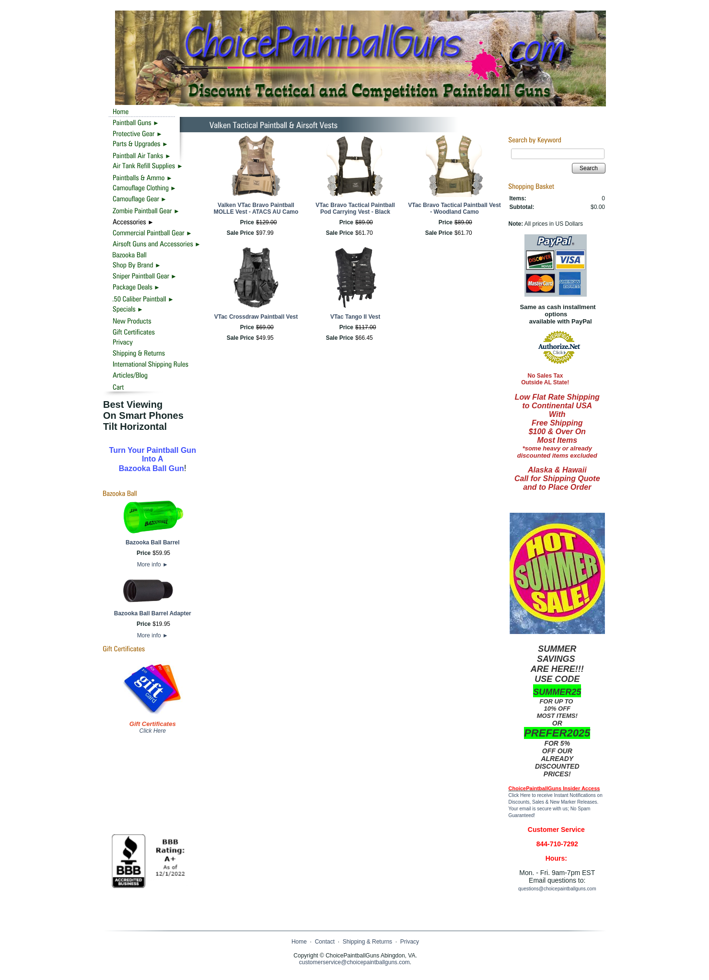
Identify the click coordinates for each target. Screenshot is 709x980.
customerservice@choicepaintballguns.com (354, 962)
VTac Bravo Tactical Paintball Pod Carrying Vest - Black (355, 208)
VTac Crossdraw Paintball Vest (256, 316)
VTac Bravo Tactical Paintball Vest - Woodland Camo (454, 208)
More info (152, 564)
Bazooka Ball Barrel (153, 542)
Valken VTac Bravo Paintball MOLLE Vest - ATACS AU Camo (256, 208)
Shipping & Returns (367, 941)
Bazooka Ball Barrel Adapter (152, 613)
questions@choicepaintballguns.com (557, 888)
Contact (325, 941)
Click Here (152, 730)
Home (299, 941)
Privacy (409, 941)
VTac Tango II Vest (355, 316)
